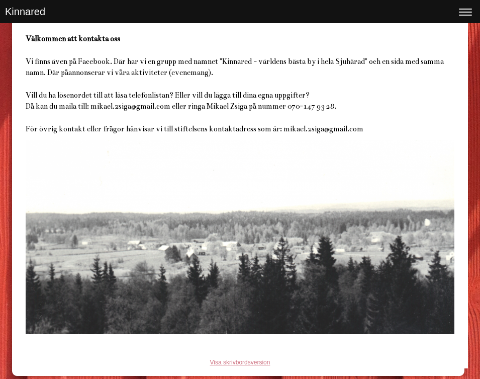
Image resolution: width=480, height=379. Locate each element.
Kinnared (25, 11)
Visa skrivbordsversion (240, 362)
